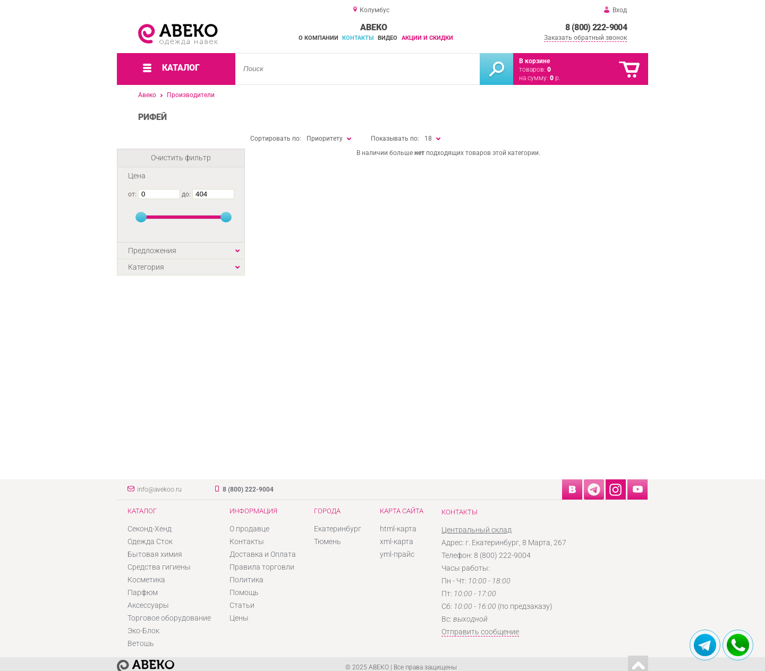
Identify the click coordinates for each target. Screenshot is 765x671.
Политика (247, 579)
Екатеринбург (337, 528)
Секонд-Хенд (150, 528)
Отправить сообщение (480, 631)
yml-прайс (397, 554)
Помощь (244, 592)
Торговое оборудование (169, 618)
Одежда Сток (150, 541)
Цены (239, 618)
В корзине (534, 61)
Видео (387, 38)
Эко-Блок (143, 630)
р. (555, 78)
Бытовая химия (155, 554)
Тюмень (327, 541)
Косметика (146, 579)
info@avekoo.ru (159, 489)
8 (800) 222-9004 (596, 27)
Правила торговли (262, 567)
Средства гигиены (159, 567)
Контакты (358, 38)
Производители (191, 95)
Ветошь (141, 643)
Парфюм (143, 592)
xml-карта (396, 541)
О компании (318, 38)
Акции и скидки (427, 38)
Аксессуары (148, 605)
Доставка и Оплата (263, 554)
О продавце (249, 528)
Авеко (147, 95)
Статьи (242, 605)
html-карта (398, 528)
